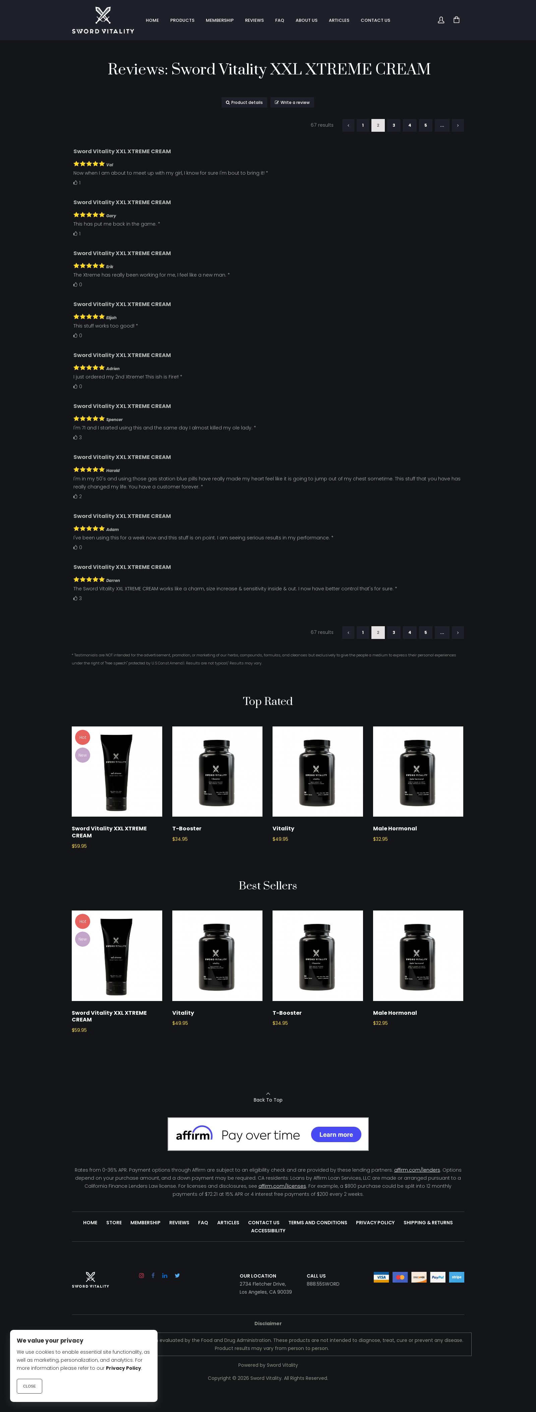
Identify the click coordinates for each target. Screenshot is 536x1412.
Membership (146, 1242)
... (442, 125)
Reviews (180, 1242)
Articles (228, 1242)
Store (114, 1242)
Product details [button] (244, 102)
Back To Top (268, 1120)
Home (91, 1242)
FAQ (203, 1242)
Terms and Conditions (317, 1242)
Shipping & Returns (428, 1242)
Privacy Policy (375, 1242)
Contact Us (264, 1242)
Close (29, 1386)
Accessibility (268, 1250)
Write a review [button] (292, 102)
